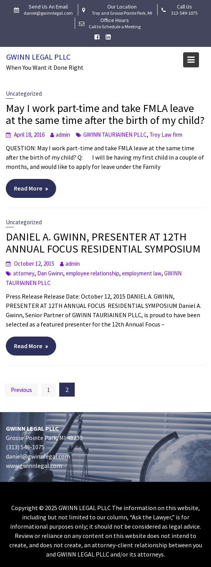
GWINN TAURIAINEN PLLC (115, 134)
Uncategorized (24, 93)
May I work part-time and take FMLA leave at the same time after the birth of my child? (105, 114)
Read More (28, 188)
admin (63, 134)
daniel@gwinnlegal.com (39, 456)
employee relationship (92, 273)
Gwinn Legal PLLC (38, 57)
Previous (21, 389)
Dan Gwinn (50, 273)
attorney (23, 273)
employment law (141, 273)
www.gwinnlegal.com (35, 465)
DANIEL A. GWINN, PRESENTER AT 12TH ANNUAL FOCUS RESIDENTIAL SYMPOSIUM (103, 243)
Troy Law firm (165, 134)
